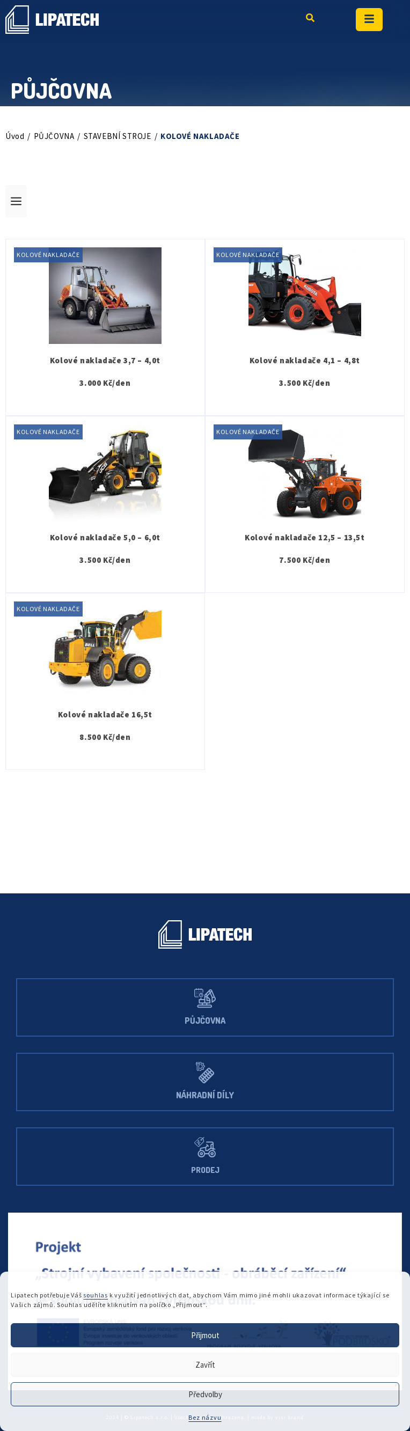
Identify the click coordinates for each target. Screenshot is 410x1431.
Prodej (205, 1170)
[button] (205, 201)
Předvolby (205, 1394)
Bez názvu (205, 1417)
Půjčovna (205, 1020)
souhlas (101, 1295)
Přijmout (204, 1335)
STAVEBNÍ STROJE (128, 136)
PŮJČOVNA (57, 136)
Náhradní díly (205, 1095)
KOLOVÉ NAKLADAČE (53, 255)
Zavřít (205, 1364)
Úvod (15, 136)
